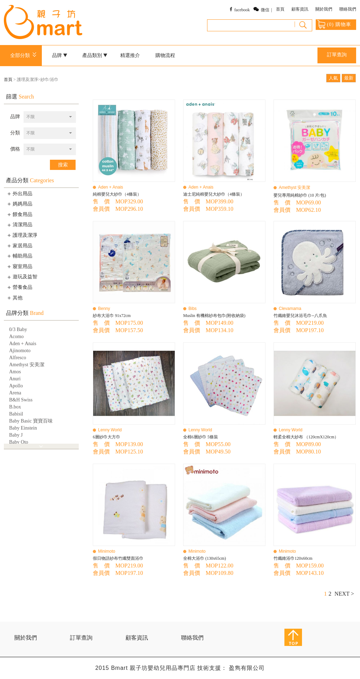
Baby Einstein (23, 428)
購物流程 (165, 55)
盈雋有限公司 (247, 668)
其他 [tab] (14, 297)
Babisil (16, 414)
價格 (15, 149)
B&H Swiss (21, 399)
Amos (15, 371)
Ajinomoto (20, 350)
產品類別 (95, 55)
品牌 (60, 55)
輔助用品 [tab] (19, 256)
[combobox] (50, 117)
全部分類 (24, 55)
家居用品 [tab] (19, 245)
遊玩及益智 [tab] (21, 277)
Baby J (16, 435)
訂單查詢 (337, 54)
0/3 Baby (18, 329)
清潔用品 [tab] (19, 225)
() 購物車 (334, 24)
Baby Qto (18, 442)
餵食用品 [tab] (19, 214)
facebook (242, 9)
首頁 (280, 9)
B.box (15, 407)
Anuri (15, 378)
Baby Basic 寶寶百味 (31, 421)
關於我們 (323, 9)
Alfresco (17, 357)
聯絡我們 (347, 9)
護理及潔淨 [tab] (21, 235)
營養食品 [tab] (19, 287)
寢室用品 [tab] (19, 266)
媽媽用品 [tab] (19, 204)
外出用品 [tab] (19, 193)
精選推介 (130, 55)
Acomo (16, 336)
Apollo (16, 385)
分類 (15, 132)
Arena (15, 392)
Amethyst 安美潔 (26, 364)
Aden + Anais (22, 343)
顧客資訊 (299, 9)
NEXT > (344, 594)
